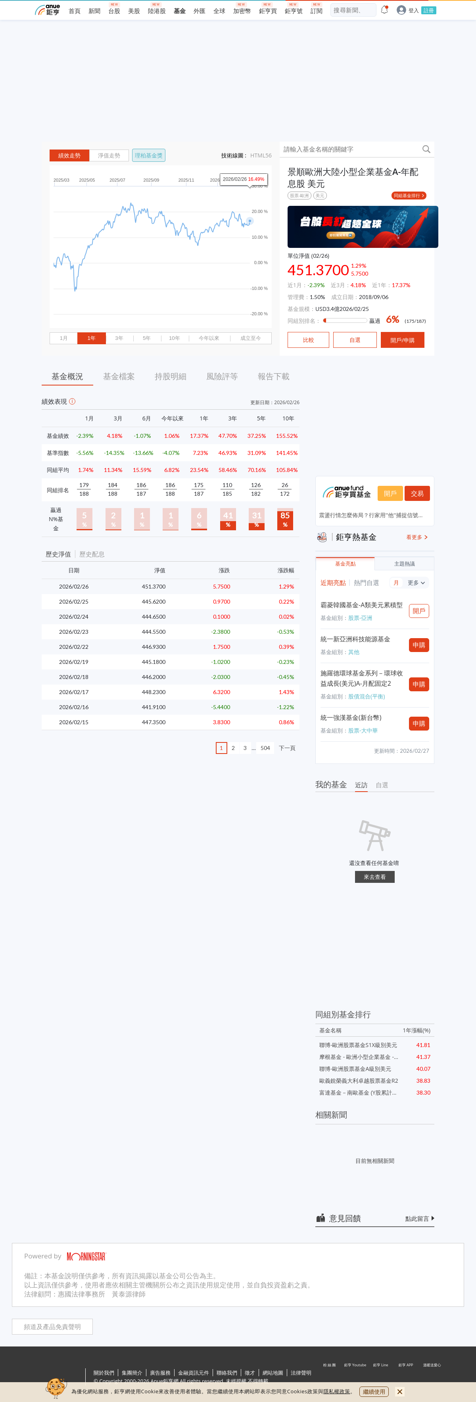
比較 (308, 340)
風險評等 (222, 376)
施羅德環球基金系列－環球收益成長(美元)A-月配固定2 (362, 678)
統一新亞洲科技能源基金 (355, 639)
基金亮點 (345, 564)
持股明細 (170, 376)
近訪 (361, 785)
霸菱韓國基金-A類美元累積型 (362, 604)
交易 (417, 493)
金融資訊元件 (193, 1372)
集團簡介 (132, 1372)
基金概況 (67, 376)
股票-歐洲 (299, 195)
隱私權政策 (336, 1391)
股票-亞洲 (360, 617)
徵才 (250, 1372)
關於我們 (104, 1372)
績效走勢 (69, 155)
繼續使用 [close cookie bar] (374, 1391)
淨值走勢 (109, 155)
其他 (353, 652)
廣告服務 (160, 1372)
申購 (419, 645)
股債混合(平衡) (366, 696)
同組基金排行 (407, 195)
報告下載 (274, 376)
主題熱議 (404, 564)
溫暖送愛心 (431, 1377)
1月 (64, 338)
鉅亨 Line (381, 1377)
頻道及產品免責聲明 (52, 1326)
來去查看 (375, 876)
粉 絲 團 (330, 1377)
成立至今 (250, 338)
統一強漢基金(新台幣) (351, 717)
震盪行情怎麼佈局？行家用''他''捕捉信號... (370, 515)
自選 (382, 785)
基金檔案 (119, 376)
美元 (320, 195)
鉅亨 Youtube (355, 1377)
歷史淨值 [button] (58, 554)
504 (265, 747)
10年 (174, 338)
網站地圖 (273, 1372)
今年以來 (209, 338)
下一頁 (287, 747)
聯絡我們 (227, 1372)
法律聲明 (301, 1372)
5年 (147, 338)
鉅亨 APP (406, 1377)
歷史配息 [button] (92, 554)
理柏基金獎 (149, 155)
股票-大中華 (363, 730)
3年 (119, 338)
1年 (91, 338)
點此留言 (417, 1218)
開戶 (390, 493)
